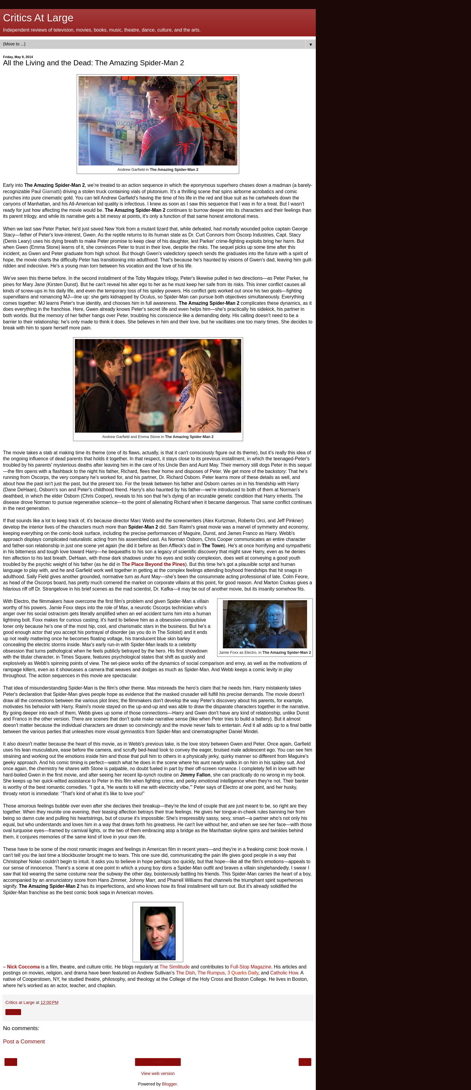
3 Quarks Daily (242, 972)
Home (158, 1062)
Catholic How (284, 972)
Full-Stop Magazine (250, 966)
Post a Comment (24, 1041)
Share (13, 1012)
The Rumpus (211, 972)
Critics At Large (38, 17)
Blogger (169, 1084)
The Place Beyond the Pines (153, 564)
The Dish (185, 972)
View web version (158, 1073)
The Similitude (175, 966)
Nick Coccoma (23, 966)
